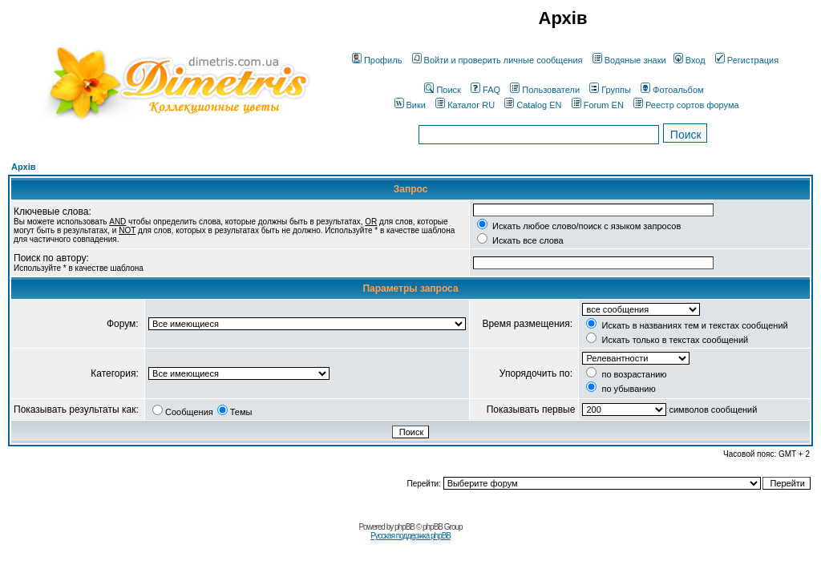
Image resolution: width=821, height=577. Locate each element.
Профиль (377, 60)
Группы (610, 90)
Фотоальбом (672, 90)
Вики (410, 105)
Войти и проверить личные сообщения (497, 60)
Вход (689, 60)
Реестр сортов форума (686, 105)
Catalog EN (532, 105)
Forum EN (598, 105)
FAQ (485, 90)
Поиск (442, 90)
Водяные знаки (629, 60)
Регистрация (747, 60)
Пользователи (545, 90)
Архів (23, 166)
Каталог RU (465, 105)
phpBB (404, 527)
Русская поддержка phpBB (410, 535)
